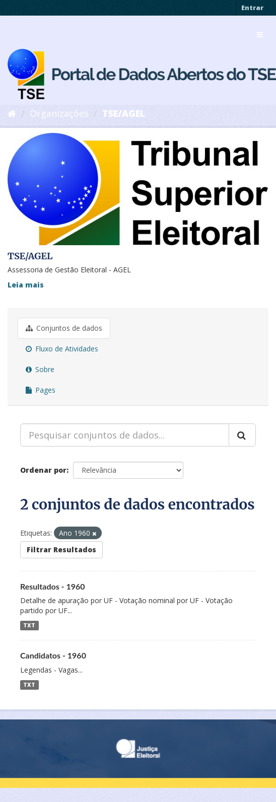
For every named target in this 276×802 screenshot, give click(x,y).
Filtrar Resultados (61, 549)
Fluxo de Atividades (62, 348)
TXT (29, 625)
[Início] (12, 113)
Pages (40, 390)
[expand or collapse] (259, 35)
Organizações (59, 113)
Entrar (252, 7)
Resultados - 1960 (52, 586)
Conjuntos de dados (64, 328)
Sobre (40, 369)
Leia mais (26, 284)
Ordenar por (43, 470)
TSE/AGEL (123, 113)
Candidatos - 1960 (53, 655)
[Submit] (242, 435)
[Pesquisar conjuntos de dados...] (124, 435)
